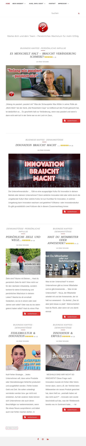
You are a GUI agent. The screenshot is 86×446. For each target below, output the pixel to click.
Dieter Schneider (44, 61)
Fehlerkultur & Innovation (23, 334)
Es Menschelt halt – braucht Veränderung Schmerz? (43, 55)
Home (8, 3)
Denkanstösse (54, 140)
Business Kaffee (29, 48)
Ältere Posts (12, 428)
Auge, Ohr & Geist (36, 3)
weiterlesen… (71, 121)
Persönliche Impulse (53, 48)
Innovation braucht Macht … (44, 145)
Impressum (62, 3)
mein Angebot (18, 3)
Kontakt (52, 3)
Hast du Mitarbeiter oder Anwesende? (63, 240)
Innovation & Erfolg (63, 334)
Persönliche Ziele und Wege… (23, 238)
